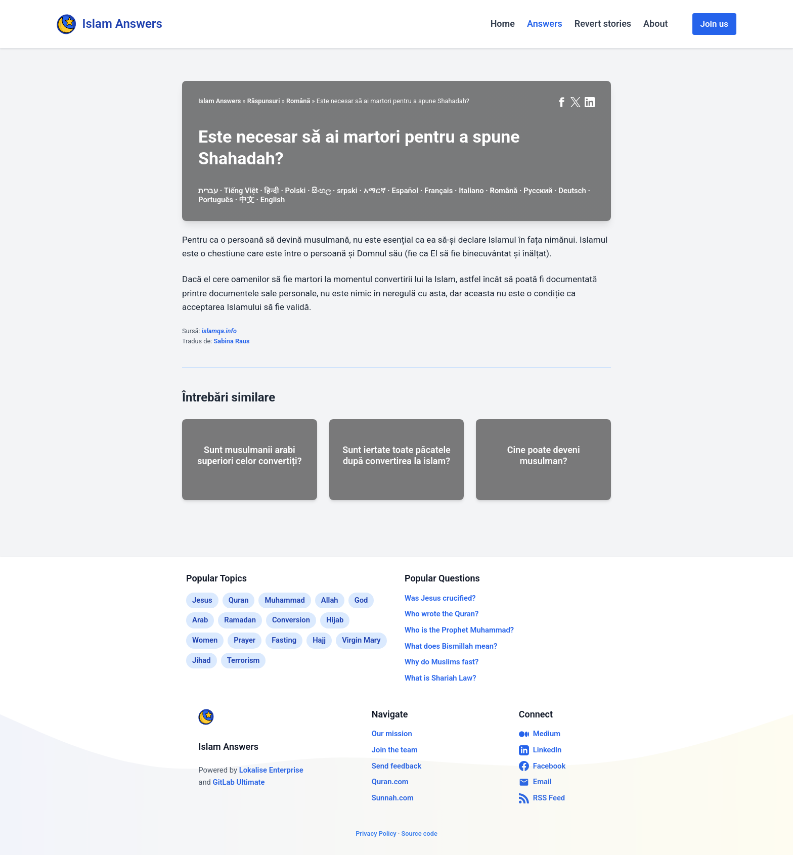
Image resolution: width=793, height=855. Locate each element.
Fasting (284, 640)
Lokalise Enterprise (271, 770)
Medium (539, 734)
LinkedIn (540, 750)
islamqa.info (219, 331)
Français (438, 190)
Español (404, 190)
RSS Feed (542, 798)
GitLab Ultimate (239, 782)
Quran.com (390, 781)
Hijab (334, 619)
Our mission (392, 733)
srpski (347, 190)
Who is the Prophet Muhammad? (459, 630)
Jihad (201, 660)
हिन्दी (271, 190)
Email (535, 782)
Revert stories (603, 23)
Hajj (319, 640)
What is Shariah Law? (440, 678)
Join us (714, 24)
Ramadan (240, 619)
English (272, 199)
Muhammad (284, 600)
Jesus (202, 600)
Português (215, 199)
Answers (544, 23)
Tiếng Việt (241, 190)
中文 (246, 199)
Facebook (542, 766)
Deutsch (572, 190)
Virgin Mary (361, 640)
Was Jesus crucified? (440, 598)
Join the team (395, 749)
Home (503, 23)
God (361, 600)
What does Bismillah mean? (451, 646)
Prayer (244, 640)
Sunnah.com (393, 797)
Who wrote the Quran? (441, 613)
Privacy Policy (376, 833)
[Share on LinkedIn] (590, 102)
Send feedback (396, 766)
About (655, 23)
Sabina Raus (232, 341)
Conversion (291, 619)
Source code (419, 833)
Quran (239, 600)
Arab (200, 619)
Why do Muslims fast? (441, 661)
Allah (329, 600)
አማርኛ (375, 190)
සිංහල (321, 190)
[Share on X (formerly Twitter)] (575, 102)
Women (204, 640)
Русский (537, 190)
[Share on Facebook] (561, 102)
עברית (208, 190)
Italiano (471, 190)
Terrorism (243, 660)
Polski (295, 190)
